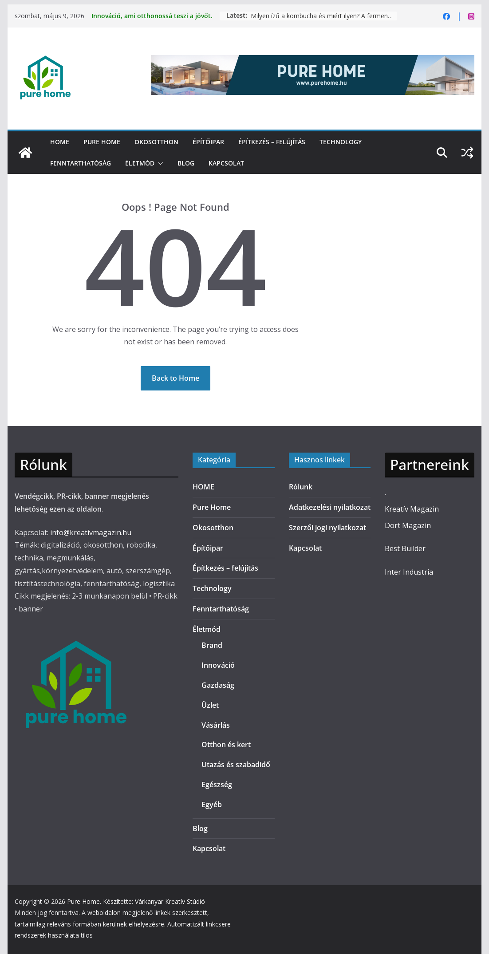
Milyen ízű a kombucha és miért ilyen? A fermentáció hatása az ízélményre (324, 16)
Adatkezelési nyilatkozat (330, 507)
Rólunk (300, 487)
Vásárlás (215, 725)
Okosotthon (156, 142)
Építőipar (208, 142)
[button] (158, 163)
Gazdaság (217, 685)
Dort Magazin (408, 525)
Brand (211, 645)
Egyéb (211, 804)
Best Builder (405, 548)
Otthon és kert (226, 744)
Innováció (218, 665)
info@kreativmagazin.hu (90, 532)
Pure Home (101, 142)
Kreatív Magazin (412, 509)
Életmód (139, 163)
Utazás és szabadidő (235, 764)
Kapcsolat (226, 163)
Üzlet (210, 705)
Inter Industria (409, 572)
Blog (185, 163)
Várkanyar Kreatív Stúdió (170, 901)
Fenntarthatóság (80, 163)
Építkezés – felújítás (271, 142)
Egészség (216, 784)
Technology (340, 142)
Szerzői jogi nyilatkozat (327, 527)
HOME (59, 142)
